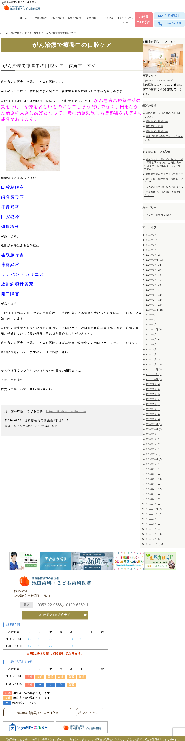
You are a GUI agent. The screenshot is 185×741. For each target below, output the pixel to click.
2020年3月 (154, 294)
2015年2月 (153, 499)
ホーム (23, 18)
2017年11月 (153, 374)
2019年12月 (154, 309)
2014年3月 (154, 534)
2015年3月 (153, 494)
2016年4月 (153, 439)
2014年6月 (153, 524)
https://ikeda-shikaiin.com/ (66, 411)
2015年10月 (154, 459)
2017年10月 (154, 379)
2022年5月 (153, 250)
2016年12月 (154, 424)
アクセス (108, 18)
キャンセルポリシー (125, 20)
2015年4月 (154, 489)
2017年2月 (153, 419)
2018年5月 (153, 344)
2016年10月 (154, 429)
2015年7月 (153, 474)
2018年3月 (153, 354)
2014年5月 (153, 529)
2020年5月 (154, 284)
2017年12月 (154, 369)
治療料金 (91, 18)
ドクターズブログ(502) (158, 215)
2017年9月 (153, 384)
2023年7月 (153, 235)
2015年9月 (153, 464)
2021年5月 (153, 255)
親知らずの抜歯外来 (157, 121)
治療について (58, 18)
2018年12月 (154, 329)
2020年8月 (154, 269)
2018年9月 (153, 334)
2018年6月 (153, 339)
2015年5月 (153, 484)
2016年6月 (153, 434)
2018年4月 (153, 349)
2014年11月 (153, 514)
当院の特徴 (41, 18)
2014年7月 (153, 519)
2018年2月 (153, 359)
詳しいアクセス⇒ (89, 710)
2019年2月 (153, 319)
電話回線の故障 (154, 126)
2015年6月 (154, 479)
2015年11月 (153, 454)
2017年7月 (153, 394)
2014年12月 (154, 509)
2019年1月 (153, 324)
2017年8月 (153, 389)
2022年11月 (153, 240)
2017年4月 (153, 409)
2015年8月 (153, 469)
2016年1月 (153, 449)
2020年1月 (154, 304)
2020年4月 (153, 289)
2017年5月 (153, 404)
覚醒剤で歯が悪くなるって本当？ (164, 174)
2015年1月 (153, 504)
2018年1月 (154, 364)
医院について (75, 18)
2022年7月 (153, 245)
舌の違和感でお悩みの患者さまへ (164, 187)
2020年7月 (154, 274)
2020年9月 (154, 264)
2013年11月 (154, 544)
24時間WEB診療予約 (55, 613)
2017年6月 (153, 399)
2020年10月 (154, 260)
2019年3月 (153, 314)
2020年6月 (154, 279)
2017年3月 (153, 414)
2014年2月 (153, 539)
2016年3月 (153, 444)
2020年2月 (154, 299)
